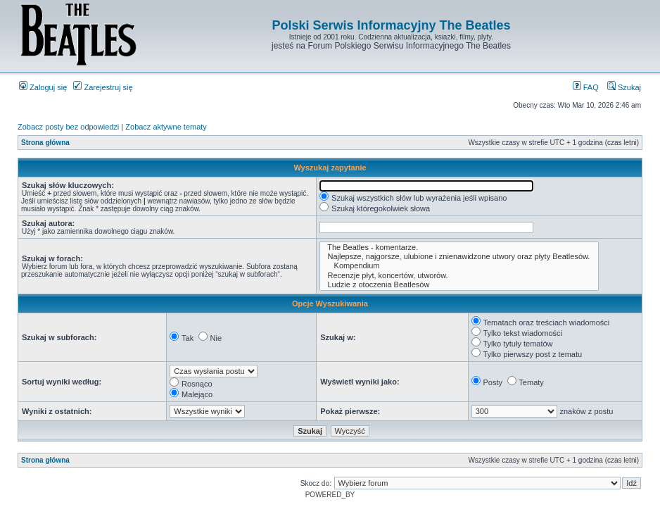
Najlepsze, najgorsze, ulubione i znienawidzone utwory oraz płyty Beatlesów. (459, 256)
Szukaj (624, 87)
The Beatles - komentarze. (459, 247)
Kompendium (459, 265)
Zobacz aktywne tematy (166, 127)
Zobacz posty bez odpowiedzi (68, 127)
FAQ (586, 87)
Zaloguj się (43, 87)
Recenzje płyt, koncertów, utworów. (459, 275)
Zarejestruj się (102, 87)
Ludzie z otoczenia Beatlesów (459, 284)
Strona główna (45, 142)
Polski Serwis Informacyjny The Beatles (391, 25)
